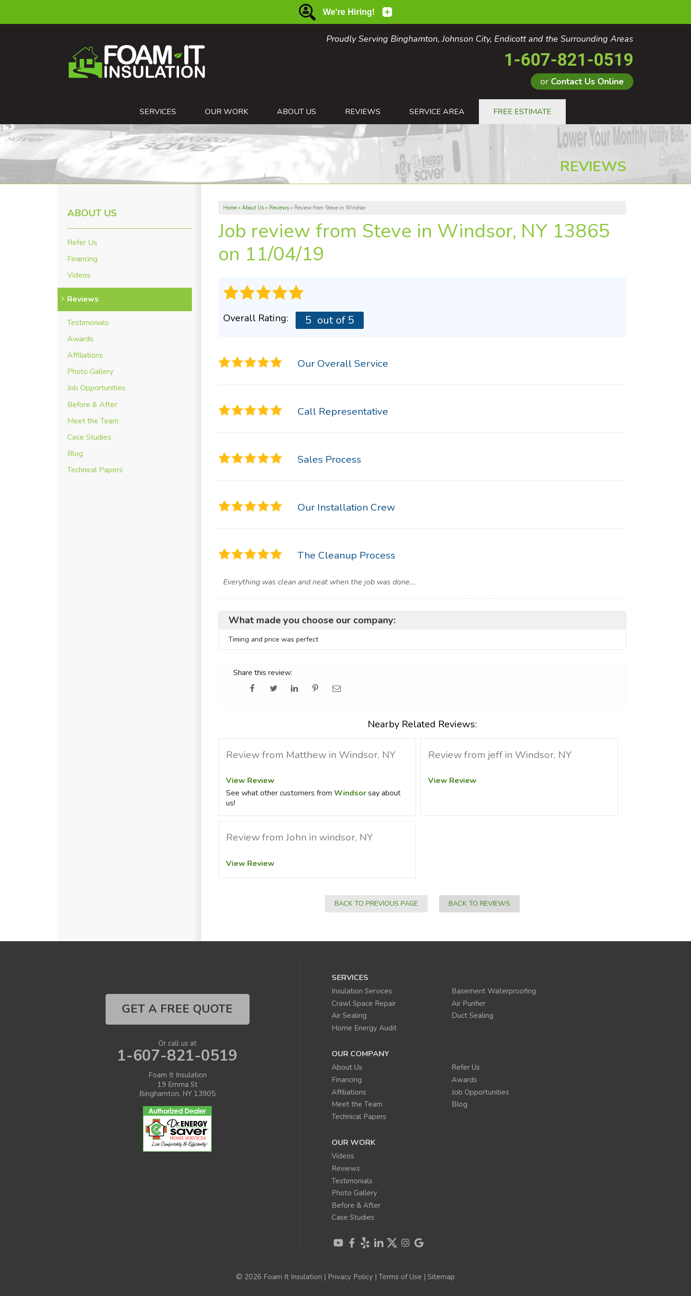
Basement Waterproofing (494, 991)
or (582, 81)
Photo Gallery (90, 371)
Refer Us (82, 242)
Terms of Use (400, 1277)
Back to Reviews (479, 903)
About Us (92, 213)
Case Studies (89, 437)
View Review (250, 780)
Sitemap (441, 1277)
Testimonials (88, 322)
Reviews (83, 299)
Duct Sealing (472, 1015)
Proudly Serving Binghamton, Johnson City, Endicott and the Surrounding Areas (479, 39)
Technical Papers (95, 470)
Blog (75, 453)
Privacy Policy (350, 1277)
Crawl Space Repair (364, 1003)
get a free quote (177, 1008)
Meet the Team (93, 421)
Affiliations (85, 355)
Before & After (92, 404)
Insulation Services (362, 991)
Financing (82, 259)
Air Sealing (349, 1015)
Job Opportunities (96, 388)
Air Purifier (469, 1003)
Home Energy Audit (364, 1028)
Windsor (350, 793)
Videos (79, 275)
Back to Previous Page (376, 903)
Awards (80, 339)
